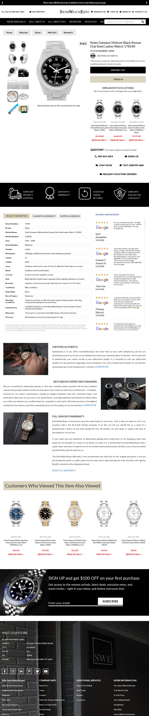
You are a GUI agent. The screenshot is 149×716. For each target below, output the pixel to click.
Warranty (6, 699)
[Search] (125, 21)
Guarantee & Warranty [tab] (44, 216)
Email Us (131, 156)
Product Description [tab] (16, 216)
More (99, 21)
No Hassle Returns (10, 704)
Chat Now (104, 165)
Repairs (79, 695)
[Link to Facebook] (4, 671)
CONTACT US (139, 12)
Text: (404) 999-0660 (132, 165)
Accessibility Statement (124, 714)
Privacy (5, 714)
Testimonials (45, 709)
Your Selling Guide (122, 699)
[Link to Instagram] (12, 671)
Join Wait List (118, 70)
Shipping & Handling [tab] (70, 216)
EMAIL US (125, 12)
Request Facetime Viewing (118, 174)
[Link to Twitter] (37, 671)
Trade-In (118, 79)
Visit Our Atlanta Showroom (52, 699)
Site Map (118, 709)
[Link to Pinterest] (29, 671)
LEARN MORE (101, 366)
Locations (80, 699)
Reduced (86, 21)
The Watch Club (121, 690)
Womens (71, 21)
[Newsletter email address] (85, 603)
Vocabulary (119, 704)
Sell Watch (35, 21)
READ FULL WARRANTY (63, 470)
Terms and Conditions (12, 709)
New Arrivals (16, 21)
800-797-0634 (46, 659)
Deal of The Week (84, 685)
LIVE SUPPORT (37, 12)
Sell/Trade (81, 690)
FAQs (41, 714)
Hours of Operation (48, 704)
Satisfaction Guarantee (12, 685)
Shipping (5, 695)
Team (41, 690)
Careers (42, 695)
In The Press (119, 695)
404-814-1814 (18, 12)
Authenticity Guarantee (12, 690)
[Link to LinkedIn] (21, 671)
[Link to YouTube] (45, 671)
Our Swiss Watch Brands (124, 685)
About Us (43, 685)
